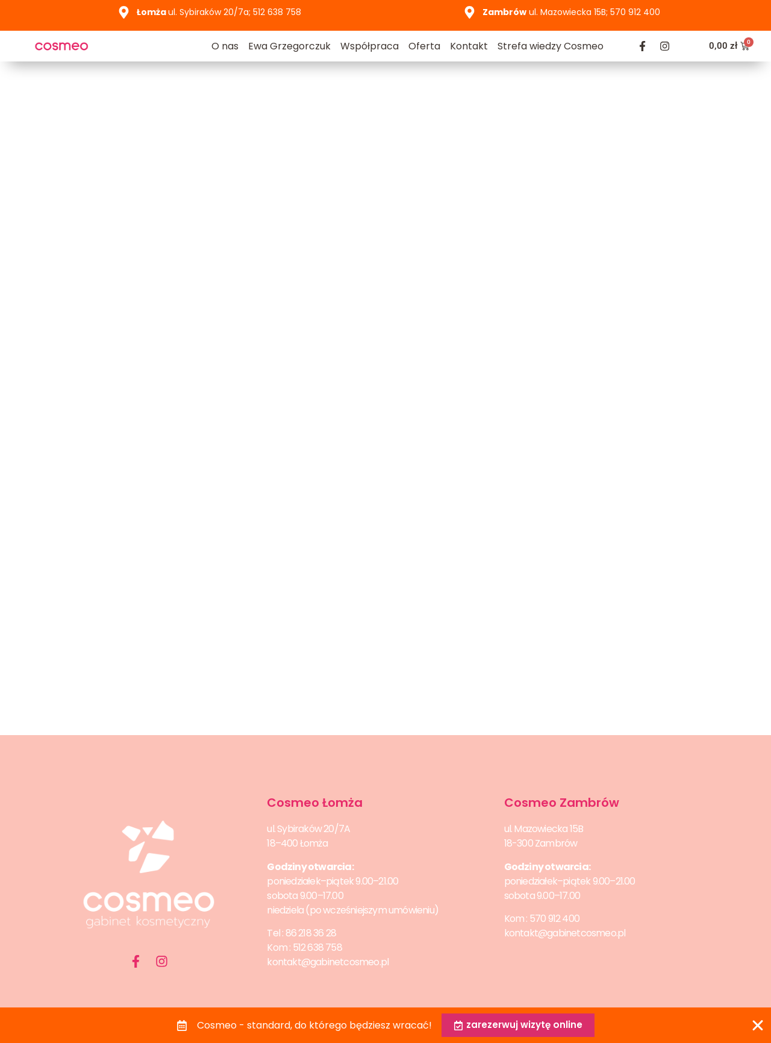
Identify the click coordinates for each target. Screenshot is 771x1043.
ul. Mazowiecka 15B (544, 829)
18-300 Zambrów (541, 843)
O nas (225, 46)
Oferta (424, 46)
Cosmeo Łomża (315, 802)
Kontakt (469, 46)
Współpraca (369, 46)
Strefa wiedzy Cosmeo (551, 46)
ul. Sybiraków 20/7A (308, 829)
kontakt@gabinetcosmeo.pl (328, 962)
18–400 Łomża (297, 843)
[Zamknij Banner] (758, 1025)
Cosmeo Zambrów (561, 802)
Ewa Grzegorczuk (289, 46)
